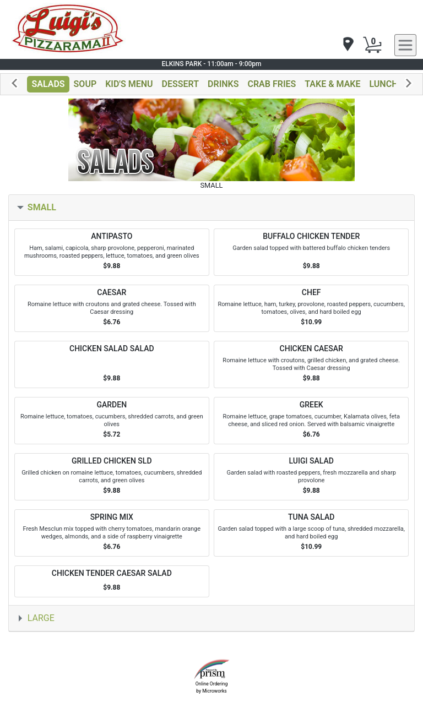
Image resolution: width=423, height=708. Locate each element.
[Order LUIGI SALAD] (311, 477)
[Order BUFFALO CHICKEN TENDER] (311, 252)
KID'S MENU (129, 84)
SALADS (47, 84)
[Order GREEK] (311, 420)
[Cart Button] (372, 45)
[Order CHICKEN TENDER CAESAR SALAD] (112, 581)
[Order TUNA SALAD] (311, 533)
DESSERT (180, 84)
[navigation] (347, 44)
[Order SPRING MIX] (112, 533)
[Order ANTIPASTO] (112, 252)
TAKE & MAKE (332, 84)
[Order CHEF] (311, 308)
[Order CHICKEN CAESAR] (311, 364)
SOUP (85, 84)
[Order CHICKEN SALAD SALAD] (112, 364)
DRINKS (223, 84)
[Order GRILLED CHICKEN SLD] (112, 477)
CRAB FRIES (271, 84)
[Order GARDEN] (112, 420)
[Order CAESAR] (112, 308)
